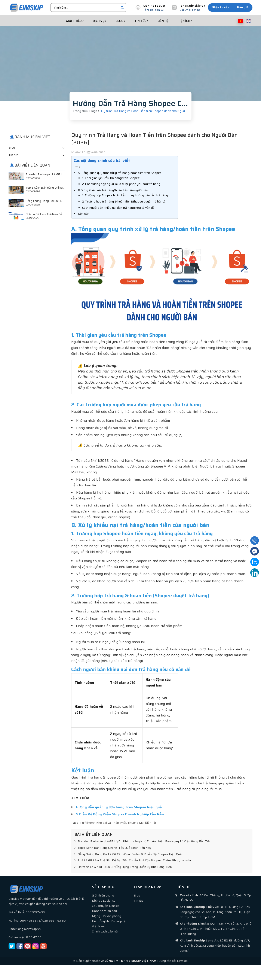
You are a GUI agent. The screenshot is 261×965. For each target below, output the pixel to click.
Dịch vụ (99, 20)
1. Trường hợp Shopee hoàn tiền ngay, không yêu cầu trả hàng (125, 195)
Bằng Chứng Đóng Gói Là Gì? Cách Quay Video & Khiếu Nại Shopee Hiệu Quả (128, 854)
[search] (122, 7)
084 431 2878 (154, 5)
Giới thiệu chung (103, 895)
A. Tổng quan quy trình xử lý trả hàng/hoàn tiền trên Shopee (120, 172)
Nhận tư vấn (220, 7)
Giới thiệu (75, 20)
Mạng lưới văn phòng (106, 916)
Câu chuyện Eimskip (106, 905)
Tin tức (141, 20)
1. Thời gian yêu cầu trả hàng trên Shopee (111, 178)
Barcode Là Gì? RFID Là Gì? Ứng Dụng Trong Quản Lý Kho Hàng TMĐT (124, 867)
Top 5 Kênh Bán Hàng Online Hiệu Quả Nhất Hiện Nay (112, 848)
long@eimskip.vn (192, 5)
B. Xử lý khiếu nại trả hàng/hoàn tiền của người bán (113, 190)
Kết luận (84, 213)
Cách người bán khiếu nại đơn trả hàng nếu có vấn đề (118, 207)
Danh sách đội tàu (104, 910)
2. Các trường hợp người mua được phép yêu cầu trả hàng (121, 184)
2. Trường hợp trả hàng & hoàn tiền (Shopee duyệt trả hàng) (123, 201)
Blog (121, 20)
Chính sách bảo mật (105, 931)
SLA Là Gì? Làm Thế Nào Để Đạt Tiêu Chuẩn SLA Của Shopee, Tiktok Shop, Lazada (132, 860)
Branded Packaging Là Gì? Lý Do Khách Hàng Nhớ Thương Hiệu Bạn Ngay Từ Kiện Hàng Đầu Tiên (142, 841)
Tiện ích (185, 20)
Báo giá (243, 7)
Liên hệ (163, 20)
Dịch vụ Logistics (103, 900)
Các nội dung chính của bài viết (102, 161)
